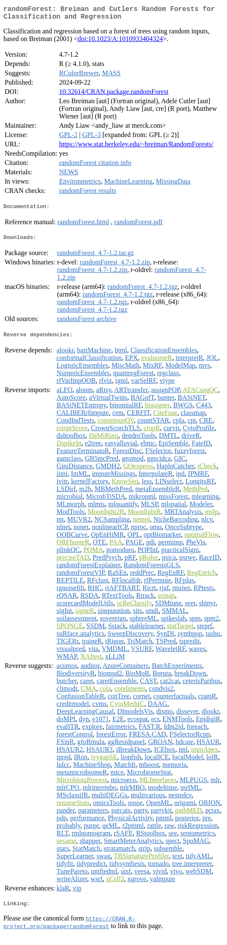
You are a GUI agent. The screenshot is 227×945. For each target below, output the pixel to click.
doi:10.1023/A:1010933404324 (120, 42)
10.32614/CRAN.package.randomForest (113, 95)
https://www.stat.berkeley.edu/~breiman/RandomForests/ (136, 147)
